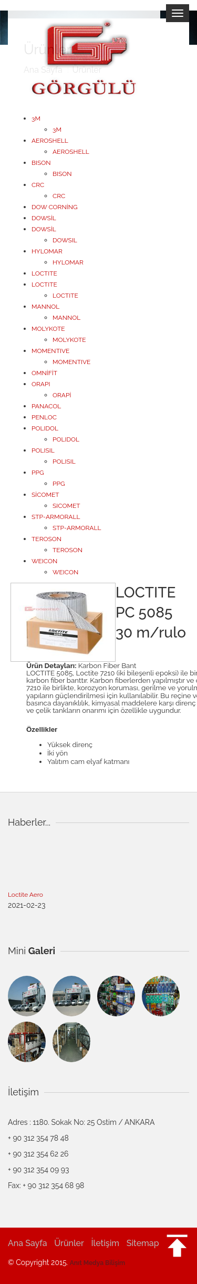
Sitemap (143, 1243)
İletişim (105, 1243)
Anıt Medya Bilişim (98, 1263)
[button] (177, 1240)
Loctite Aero (25, 895)
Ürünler (69, 1243)
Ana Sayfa (27, 1243)
